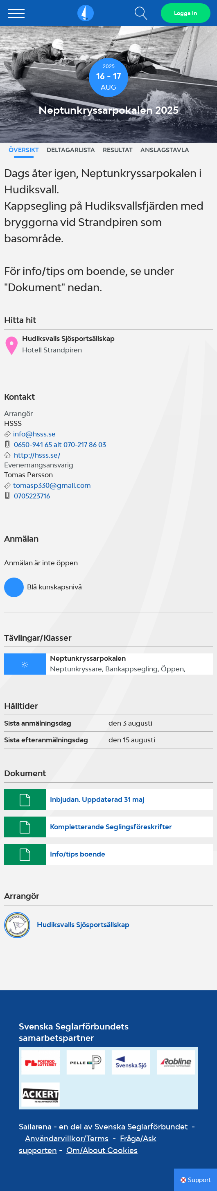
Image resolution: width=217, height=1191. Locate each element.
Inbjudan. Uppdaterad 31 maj (97, 799)
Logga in (185, 13)
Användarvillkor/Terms (66, 1138)
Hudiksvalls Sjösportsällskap (83, 925)
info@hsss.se (34, 434)
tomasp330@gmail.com (52, 485)
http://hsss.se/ (37, 455)
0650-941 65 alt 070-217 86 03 (60, 445)
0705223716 (32, 496)
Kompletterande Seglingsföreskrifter (111, 827)
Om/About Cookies (102, 1150)
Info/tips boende (77, 854)
